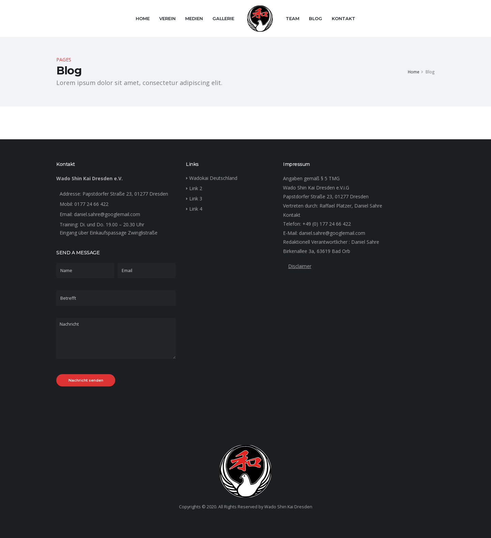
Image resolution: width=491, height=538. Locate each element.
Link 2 (195, 188)
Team (292, 18)
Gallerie (223, 18)
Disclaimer (299, 266)
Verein (167, 18)
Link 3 (195, 198)
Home (143, 18)
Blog (315, 18)
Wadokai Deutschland (213, 178)
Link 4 (195, 209)
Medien (194, 18)
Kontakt (343, 18)
